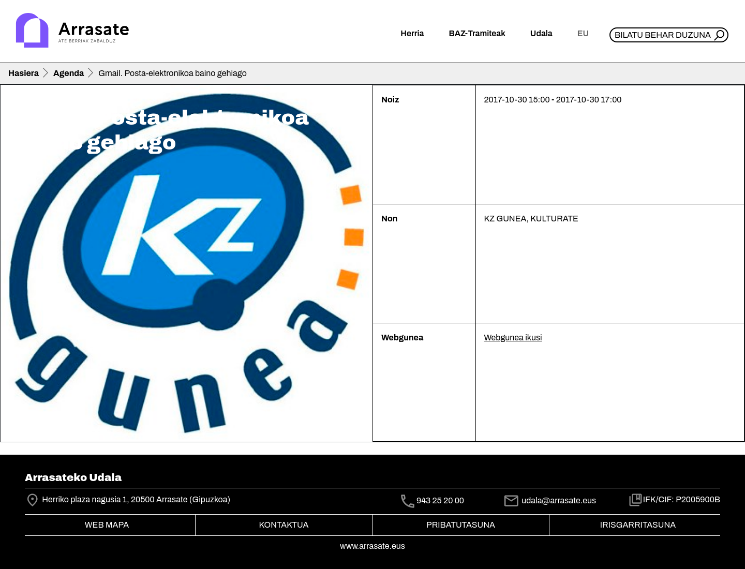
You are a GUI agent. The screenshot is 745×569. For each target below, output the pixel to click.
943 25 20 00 (440, 500)
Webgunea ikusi (513, 337)
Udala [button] (541, 33)
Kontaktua (284, 524)
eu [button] (583, 33)
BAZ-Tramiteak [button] (477, 33)
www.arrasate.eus (372, 546)
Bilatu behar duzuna (663, 35)
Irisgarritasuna (638, 524)
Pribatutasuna (460, 524)
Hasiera (23, 73)
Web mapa (107, 524)
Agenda (68, 73)
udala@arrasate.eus (549, 500)
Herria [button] (412, 33)
